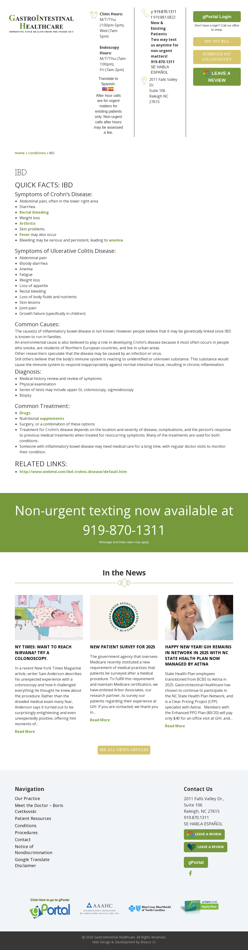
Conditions (37, 153)
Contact (23, 839)
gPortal (196, 862)
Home (20, 153)
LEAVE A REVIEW (216, 76)
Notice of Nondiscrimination (33, 849)
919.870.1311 (165, 11)
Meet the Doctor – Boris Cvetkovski (39, 808)
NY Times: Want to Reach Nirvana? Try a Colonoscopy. (43, 652)
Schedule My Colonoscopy (217, 57)
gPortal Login (217, 16)
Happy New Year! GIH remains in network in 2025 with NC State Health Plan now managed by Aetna (198, 655)
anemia (116, 240)
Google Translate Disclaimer (32, 862)
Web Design (101, 942)
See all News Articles (124, 750)
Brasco (148, 942)
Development (125, 942)
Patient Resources (33, 818)
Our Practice (27, 798)
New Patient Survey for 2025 (122, 647)
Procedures (26, 832)
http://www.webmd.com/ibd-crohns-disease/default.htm (73, 471)
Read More (25, 731)
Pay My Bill (217, 41)
